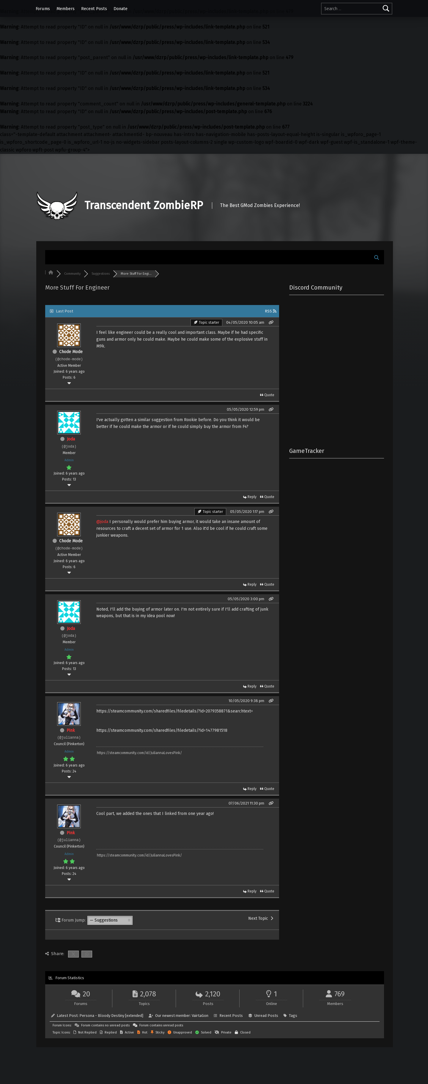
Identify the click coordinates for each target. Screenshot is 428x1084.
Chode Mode (71, 351)
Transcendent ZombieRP (143, 205)
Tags (293, 1015)
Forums (43, 8)
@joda (102, 521)
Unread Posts (266, 1015)
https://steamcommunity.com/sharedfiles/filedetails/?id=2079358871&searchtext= (174, 711)
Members (65, 8)
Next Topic (260, 918)
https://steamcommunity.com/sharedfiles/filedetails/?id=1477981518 (161, 730)
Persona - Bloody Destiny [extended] (111, 1015)
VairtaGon (200, 1015)
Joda (71, 439)
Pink (71, 730)
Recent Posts (94, 8)
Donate (121, 8)
